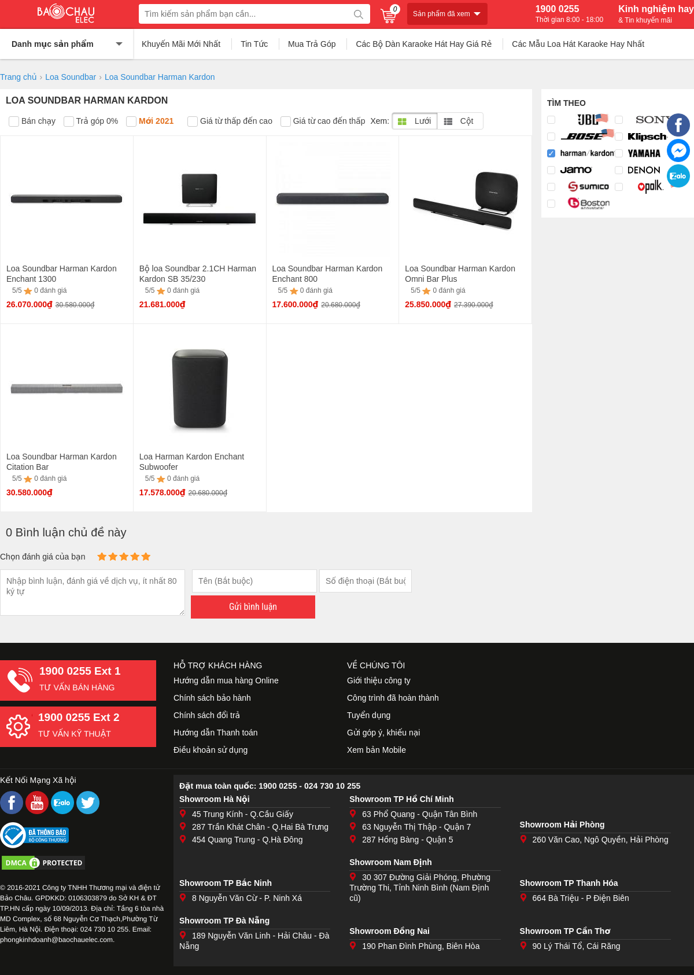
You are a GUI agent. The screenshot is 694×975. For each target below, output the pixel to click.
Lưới (414, 121)
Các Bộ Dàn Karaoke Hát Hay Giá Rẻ (424, 44)
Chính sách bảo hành (212, 697)
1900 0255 (569, 14)
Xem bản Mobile (376, 750)
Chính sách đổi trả (207, 715)
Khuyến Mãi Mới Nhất (181, 44)
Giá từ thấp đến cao (229, 121)
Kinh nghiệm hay (656, 14)
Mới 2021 (150, 121)
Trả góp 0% (91, 121)
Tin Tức (254, 44)
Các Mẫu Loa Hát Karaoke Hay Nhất (578, 44)
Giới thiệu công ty (379, 680)
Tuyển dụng (368, 715)
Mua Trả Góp (312, 44)
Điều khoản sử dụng (211, 750)
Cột (458, 121)
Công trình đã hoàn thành (393, 697)
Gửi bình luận (253, 606)
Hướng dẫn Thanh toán (216, 732)
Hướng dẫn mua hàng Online (226, 680)
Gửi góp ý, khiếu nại (383, 732)
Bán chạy (32, 121)
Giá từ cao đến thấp (323, 121)
